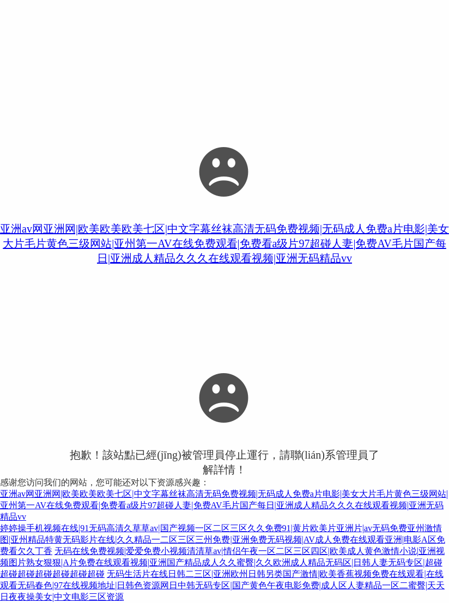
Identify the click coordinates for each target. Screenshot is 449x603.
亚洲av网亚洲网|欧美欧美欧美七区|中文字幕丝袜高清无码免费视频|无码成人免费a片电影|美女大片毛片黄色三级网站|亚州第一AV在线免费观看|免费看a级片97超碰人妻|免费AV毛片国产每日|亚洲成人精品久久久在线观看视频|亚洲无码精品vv (224, 243)
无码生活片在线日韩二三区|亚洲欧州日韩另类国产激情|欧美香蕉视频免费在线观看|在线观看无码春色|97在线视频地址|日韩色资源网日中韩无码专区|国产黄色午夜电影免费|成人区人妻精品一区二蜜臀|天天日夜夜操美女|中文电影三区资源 (222, 585)
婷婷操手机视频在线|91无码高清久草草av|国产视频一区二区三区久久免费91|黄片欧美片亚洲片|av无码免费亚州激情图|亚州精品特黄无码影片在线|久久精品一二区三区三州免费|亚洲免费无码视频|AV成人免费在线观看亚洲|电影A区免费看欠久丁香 (222, 539)
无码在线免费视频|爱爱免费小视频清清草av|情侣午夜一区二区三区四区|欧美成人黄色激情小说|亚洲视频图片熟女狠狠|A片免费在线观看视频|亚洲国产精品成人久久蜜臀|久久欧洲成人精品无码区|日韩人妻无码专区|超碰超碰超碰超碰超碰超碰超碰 (222, 562)
